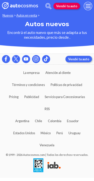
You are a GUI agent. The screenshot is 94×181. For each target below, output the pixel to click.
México (46, 133)
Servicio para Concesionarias (65, 97)
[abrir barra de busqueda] (48, 6)
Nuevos (8, 15)
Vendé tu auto (66, 6)
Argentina (22, 121)
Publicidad (31, 97)
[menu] (88, 6)
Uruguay (74, 133)
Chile (38, 121)
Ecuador (73, 121)
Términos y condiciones (28, 85)
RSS (47, 109)
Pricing (14, 97)
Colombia (54, 121)
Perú (59, 133)
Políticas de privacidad (66, 85)
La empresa (31, 73)
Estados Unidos (24, 133)
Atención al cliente (58, 73)
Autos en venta (26, 15)
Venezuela (47, 145)
